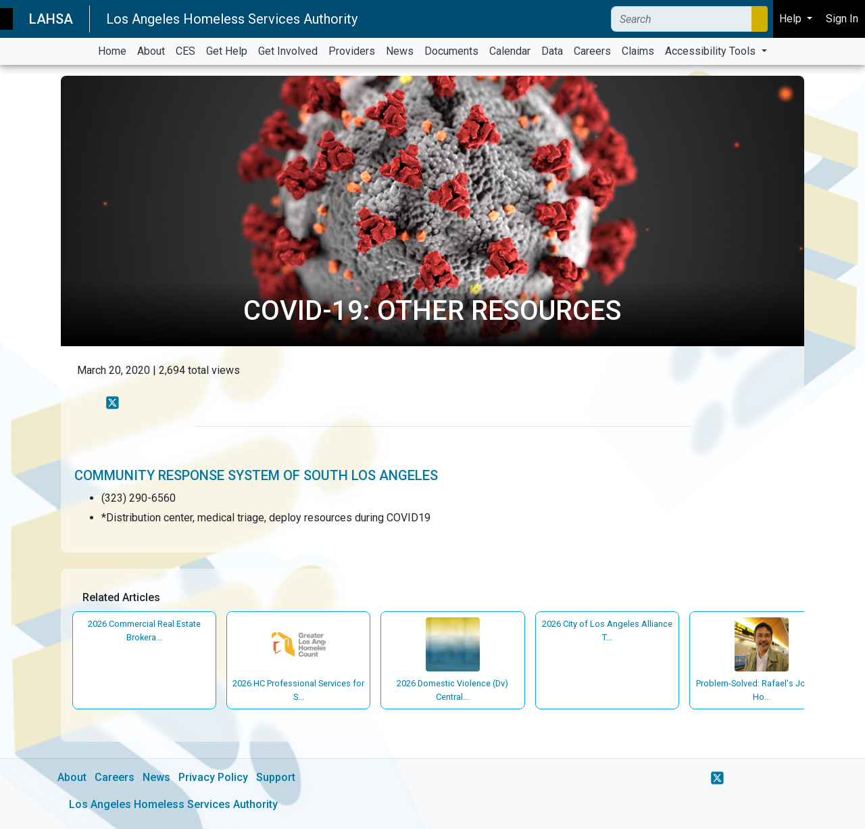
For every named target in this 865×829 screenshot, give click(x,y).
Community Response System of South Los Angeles (256, 475)
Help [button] (791, 18)
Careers (114, 777)
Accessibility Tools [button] (711, 51)
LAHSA (51, 19)
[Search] (681, 19)
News (156, 777)
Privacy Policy (213, 777)
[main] (432, 447)
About (71, 777)
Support (275, 777)
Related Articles (121, 598)
